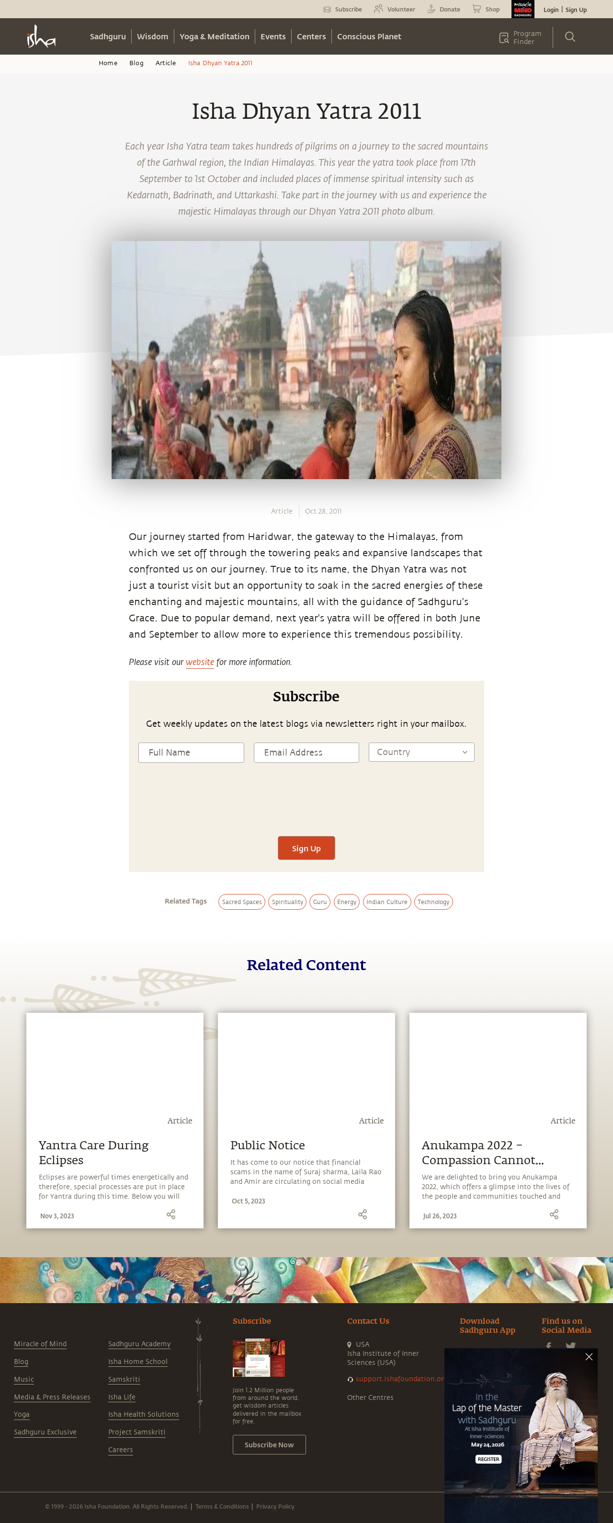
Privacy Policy (275, 1506)
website (200, 661)
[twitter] (17, 570)
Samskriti (124, 1379)
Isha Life (122, 1397)
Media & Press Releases (52, 1397)
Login (551, 9)
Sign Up (576, 9)
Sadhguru (108, 36)
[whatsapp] (20, 524)
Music (24, 1379)
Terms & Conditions (222, 1506)
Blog (136, 63)
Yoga (22, 1414)
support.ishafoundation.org (402, 1379)
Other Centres (370, 1397)
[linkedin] (17, 592)
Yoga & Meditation (215, 36)
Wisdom (153, 36)
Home (108, 63)
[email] (17, 614)
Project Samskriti (137, 1432)
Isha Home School (138, 1361)
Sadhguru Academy (139, 1344)
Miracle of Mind (40, 1344)
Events (273, 36)
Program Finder (527, 38)
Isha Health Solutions (143, 1414)
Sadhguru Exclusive (45, 1432)
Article (166, 63)
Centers (311, 36)
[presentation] (306, 807)
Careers (120, 1450)
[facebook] (18, 547)
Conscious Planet (369, 36)
